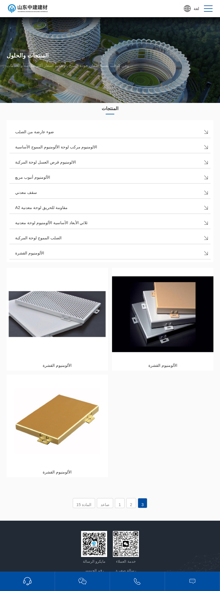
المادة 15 (83, 504)
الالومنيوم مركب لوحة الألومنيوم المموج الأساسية (56, 147)
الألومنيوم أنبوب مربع (32, 177)
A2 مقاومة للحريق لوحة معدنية (41, 207)
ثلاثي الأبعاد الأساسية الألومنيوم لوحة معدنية (51, 222)
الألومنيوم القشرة (29, 253)
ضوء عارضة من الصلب (34, 132)
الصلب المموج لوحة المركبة (38, 238)
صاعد (105, 504)
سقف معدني (26, 192)
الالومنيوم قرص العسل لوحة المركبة (45, 162)
